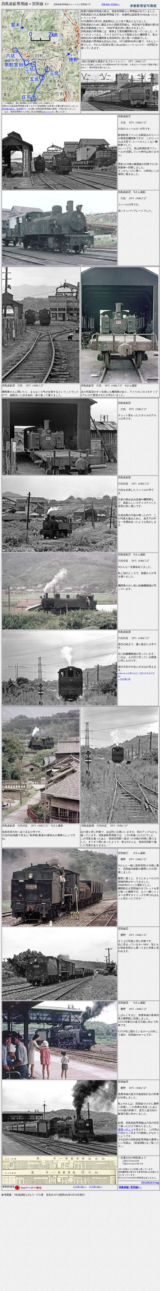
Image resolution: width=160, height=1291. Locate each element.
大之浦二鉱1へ (80, 1187)
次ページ (48, 112)
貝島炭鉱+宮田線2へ (110, 4)
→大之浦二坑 (124, 679)
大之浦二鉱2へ (96, 1187)
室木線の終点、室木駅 (12, 109)
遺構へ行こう (125, 1129)
